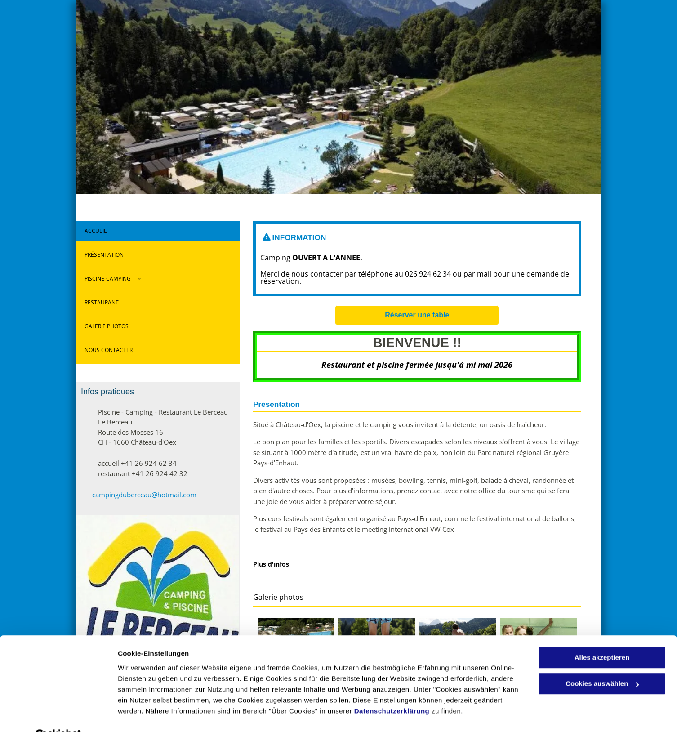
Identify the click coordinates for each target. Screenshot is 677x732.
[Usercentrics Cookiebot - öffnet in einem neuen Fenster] (58, 714)
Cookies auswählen (149, 714)
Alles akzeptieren (602, 636)
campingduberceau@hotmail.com (144, 494)
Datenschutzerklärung (392, 689)
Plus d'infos (271, 564)
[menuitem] (158, 233)
